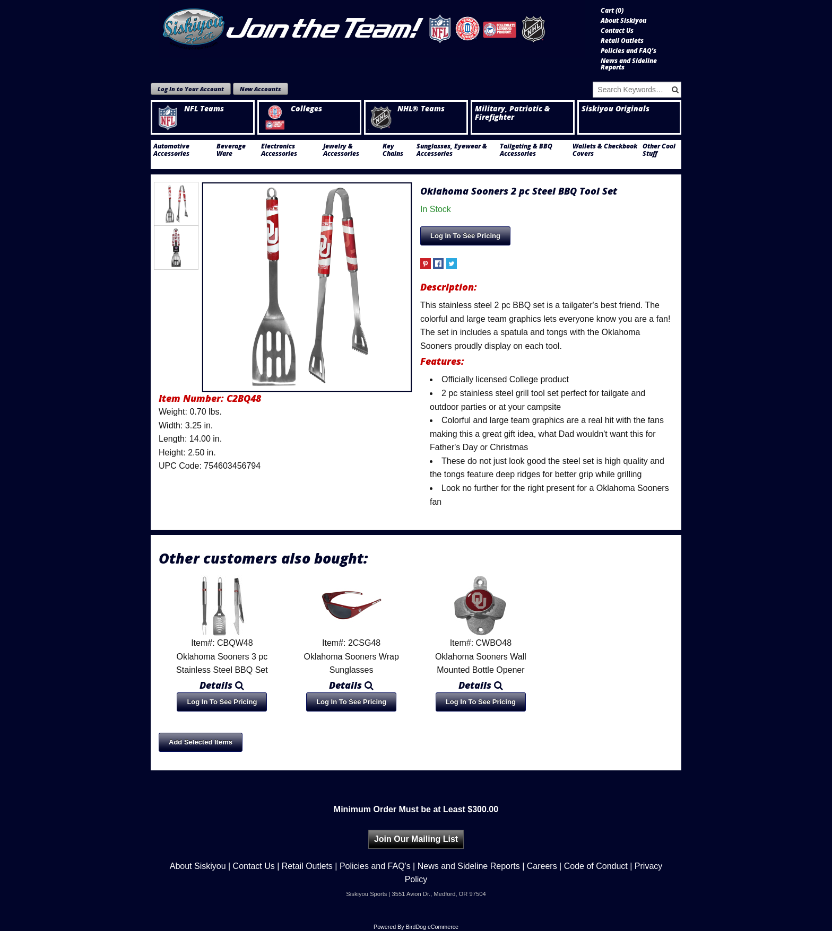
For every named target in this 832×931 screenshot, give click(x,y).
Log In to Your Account (191, 89)
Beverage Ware (231, 150)
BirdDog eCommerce (431, 927)
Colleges (292, 108)
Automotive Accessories (171, 150)
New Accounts (260, 89)
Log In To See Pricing (465, 236)
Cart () (612, 10)
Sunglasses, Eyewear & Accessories (452, 150)
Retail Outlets (622, 41)
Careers (542, 866)
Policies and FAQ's (628, 51)
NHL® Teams (406, 108)
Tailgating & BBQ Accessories (526, 150)
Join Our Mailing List (416, 839)
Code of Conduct (596, 866)
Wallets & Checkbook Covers (605, 150)
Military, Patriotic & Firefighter (512, 112)
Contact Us (617, 31)
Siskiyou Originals (615, 108)
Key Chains (393, 150)
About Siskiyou (623, 20)
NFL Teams (189, 108)
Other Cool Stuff (659, 150)
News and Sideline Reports (629, 64)
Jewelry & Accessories (341, 150)
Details (222, 685)
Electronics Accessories (279, 150)
